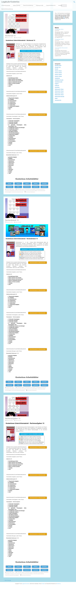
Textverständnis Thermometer (61, 47)
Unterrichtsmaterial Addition (32, 190)
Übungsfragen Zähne (59, 29)
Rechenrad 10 (10, 36)
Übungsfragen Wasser (59, 39)
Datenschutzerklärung (28, 5)
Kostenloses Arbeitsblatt (9, 190)
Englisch (57, 83)
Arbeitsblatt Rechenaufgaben (30, 189)
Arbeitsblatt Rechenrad (40, 189)
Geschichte (57, 87)
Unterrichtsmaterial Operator (38, 573)
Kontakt (60, 5)
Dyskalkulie (57, 78)
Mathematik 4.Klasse (59, 94)
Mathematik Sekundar (59, 96)
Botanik (56, 69)
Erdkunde (57, 85)
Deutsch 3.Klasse (58, 74)
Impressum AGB (39, 5)
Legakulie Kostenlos (10, 2)
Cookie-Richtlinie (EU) (50, 5)
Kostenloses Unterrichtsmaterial (20, 190)
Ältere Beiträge (7, 580)
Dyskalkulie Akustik (59, 80)
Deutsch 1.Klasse (58, 70)
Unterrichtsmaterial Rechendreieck (18, 390)
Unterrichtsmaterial (5, 5)
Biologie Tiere (58, 67)
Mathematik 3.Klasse (59, 92)
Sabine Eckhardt (16, 5)
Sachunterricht (58, 100)
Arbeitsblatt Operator (29, 572)
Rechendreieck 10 (12, 220)
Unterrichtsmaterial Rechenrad (17, 192)
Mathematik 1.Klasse (10, 189)
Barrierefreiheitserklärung (7, 9)
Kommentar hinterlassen (30, 192)
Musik (56, 98)
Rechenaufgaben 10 (12, 419)
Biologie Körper (58, 65)
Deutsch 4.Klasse (58, 76)
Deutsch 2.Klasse (58, 72)
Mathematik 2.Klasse (59, 91)
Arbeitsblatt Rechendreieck (41, 387)
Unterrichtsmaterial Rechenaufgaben (12, 575)
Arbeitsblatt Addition (21, 189)
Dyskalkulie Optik (58, 81)
